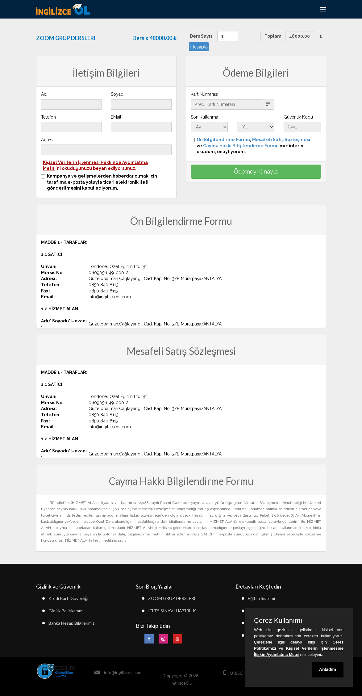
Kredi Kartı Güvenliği (68, 598)
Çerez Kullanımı (278, 621)
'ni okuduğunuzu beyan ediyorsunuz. (95, 165)
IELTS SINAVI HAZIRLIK (172, 610)
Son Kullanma (204, 117)
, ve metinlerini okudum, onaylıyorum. (253, 145)
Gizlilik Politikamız (65, 610)
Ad (44, 94)
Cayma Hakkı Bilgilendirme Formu (241, 145)
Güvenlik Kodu (298, 117)
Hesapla (199, 46)
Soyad (117, 94)
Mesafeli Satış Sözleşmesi (281, 139)
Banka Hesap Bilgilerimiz (71, 623)
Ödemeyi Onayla (256, 171)
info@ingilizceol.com (123, 672)
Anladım (327, 669)
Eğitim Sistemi (261, 598)
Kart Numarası (204, 94)
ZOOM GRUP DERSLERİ (171, 598)
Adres (47, 139)
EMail (116, 117)
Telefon (48, 117)
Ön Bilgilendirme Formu (223, 139)
